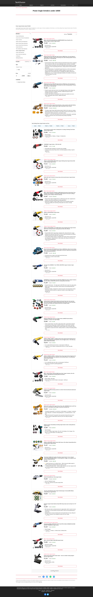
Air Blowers (18, 56)
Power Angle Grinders (20, 50)
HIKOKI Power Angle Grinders (49, 317)
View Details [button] (60, 50)
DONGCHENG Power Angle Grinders (51, 522)
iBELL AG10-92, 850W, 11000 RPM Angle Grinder (53, 540)
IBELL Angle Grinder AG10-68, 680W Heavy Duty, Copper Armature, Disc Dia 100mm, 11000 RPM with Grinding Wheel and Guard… (59, 374)
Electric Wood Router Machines (22, 45)
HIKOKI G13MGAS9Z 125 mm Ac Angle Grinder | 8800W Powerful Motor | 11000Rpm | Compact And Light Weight (58, 319)
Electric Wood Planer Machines (22, 43)
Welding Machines (19, 57)
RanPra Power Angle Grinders (49, 175)
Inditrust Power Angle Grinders (49, 299)
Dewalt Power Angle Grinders (49, 337)
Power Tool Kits (19, 39)
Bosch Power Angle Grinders (49, 55)
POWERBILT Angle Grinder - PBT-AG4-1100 (52, 144)
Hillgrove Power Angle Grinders (50, 159)
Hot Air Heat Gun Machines (21, 54)
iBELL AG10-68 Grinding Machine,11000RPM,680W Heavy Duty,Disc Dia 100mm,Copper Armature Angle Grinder (58, 41)
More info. (40, 582)
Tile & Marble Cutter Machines (21, 48)
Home (40, 590)
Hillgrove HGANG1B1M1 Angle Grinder (51, 212)
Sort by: (65, 34)
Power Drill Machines (20, 36)
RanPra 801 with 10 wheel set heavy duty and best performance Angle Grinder (59, 177)
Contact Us (48, 590)
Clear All (27, 61)
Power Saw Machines (20, 52)
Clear (29, 73)
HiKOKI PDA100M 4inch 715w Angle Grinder (52, 477)
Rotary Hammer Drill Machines (21, 41)
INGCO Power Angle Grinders (49, 103)
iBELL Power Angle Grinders (49, 38)
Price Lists (43, 590)
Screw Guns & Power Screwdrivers (22, 37)
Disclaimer (52, 590)
